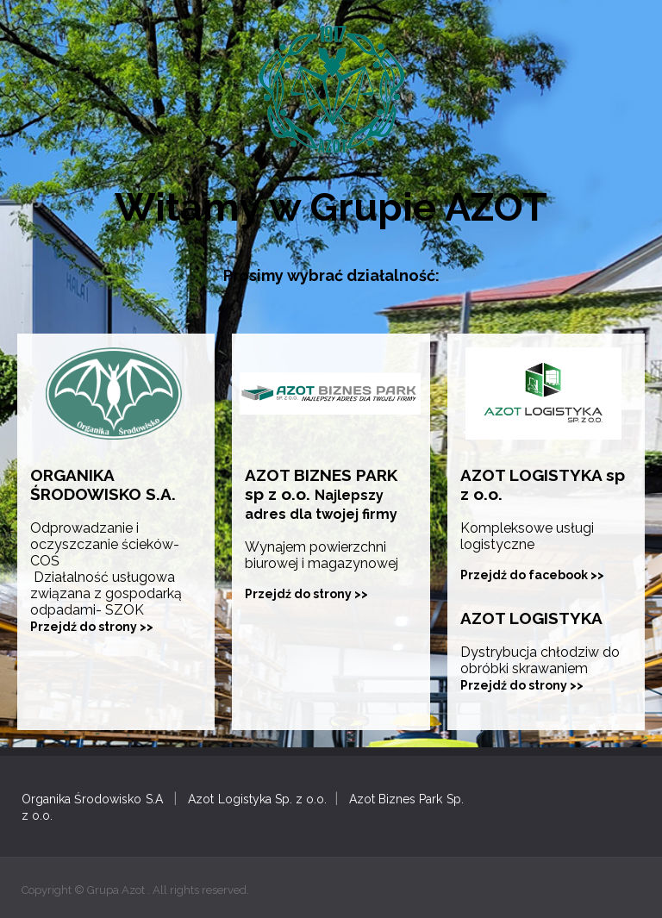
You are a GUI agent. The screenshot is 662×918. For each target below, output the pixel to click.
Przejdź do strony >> (91, 627)
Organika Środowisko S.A (92, 799)
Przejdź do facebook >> (532, 575)
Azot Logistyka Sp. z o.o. (257, 799)
